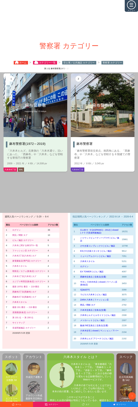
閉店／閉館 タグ (19, 235)
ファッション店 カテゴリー (25, 250)
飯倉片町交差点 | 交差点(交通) (94, 325)
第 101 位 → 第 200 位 (22, 317)
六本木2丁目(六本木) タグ (24, 256)
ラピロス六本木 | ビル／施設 (93, 294)
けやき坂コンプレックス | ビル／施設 (97, 246)
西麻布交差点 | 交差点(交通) (93, 277)
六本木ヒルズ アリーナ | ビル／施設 (97, 338)
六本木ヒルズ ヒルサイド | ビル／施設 (98, 315)
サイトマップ (18, 322)
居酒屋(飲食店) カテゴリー (24, 312)
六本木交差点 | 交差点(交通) (93, 310)
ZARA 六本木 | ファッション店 (94, 300)
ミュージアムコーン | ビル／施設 (95, 256)
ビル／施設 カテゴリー (23, 240)
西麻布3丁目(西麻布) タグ (24, 297)
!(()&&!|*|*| (85, 290)
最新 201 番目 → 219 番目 (24, 307)
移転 (21, 169)
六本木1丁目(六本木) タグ (24, 276)
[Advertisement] (69, 20)
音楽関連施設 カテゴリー (24, 328)
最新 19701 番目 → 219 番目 (25, 286)
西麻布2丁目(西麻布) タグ (24, 292)
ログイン (16, 230)
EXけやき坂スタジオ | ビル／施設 (96, 251)
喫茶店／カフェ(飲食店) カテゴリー (28, 271)
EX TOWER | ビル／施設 (92, 271)
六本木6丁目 (10, 169)
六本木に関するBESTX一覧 (25, 245)
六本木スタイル (19, 266)
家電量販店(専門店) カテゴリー (26, 261)
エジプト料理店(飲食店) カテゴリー (28, 281)
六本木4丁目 (77, 169)
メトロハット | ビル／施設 (92, 320)
